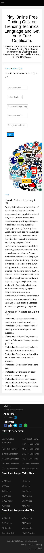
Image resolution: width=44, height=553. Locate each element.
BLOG (31, 544)
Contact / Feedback (34, 548)
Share (7, 195)
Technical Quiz (8, 533)
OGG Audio (6, 528)
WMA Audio (27, 528)
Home (7, 68)
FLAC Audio (7, 523)
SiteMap (39, 544)
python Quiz (17, 68)
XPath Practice (28, 533)
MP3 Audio (6, 518)
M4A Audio (27, 523)
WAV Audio (27, 518)
